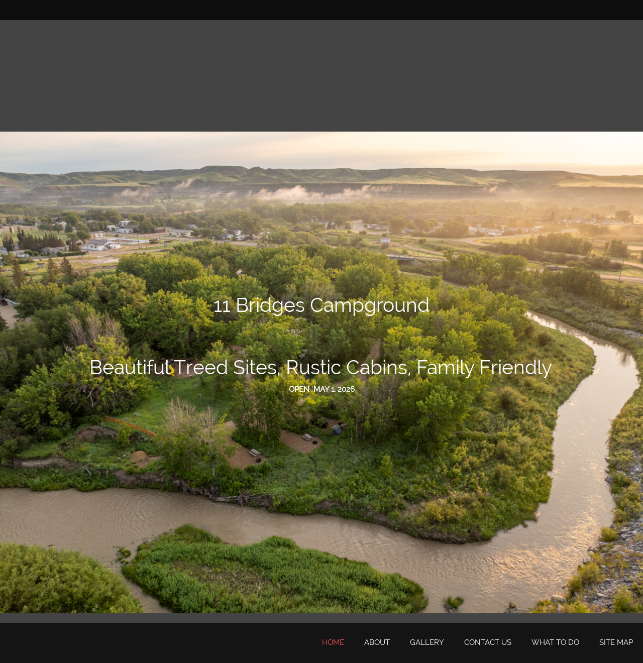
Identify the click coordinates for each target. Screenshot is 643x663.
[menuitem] (333, 642)
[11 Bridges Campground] (27, 642)
